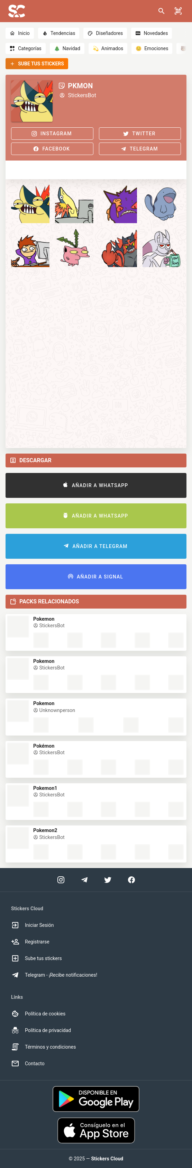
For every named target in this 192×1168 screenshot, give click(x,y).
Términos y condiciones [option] (43, 1047)
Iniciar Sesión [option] (32, 925)
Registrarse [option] (30, 942)
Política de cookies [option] (38, 1014)
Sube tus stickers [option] (36, 958)
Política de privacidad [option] (41, 1030)
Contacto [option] (28, 1063)
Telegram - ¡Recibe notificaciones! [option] (54, 975)
